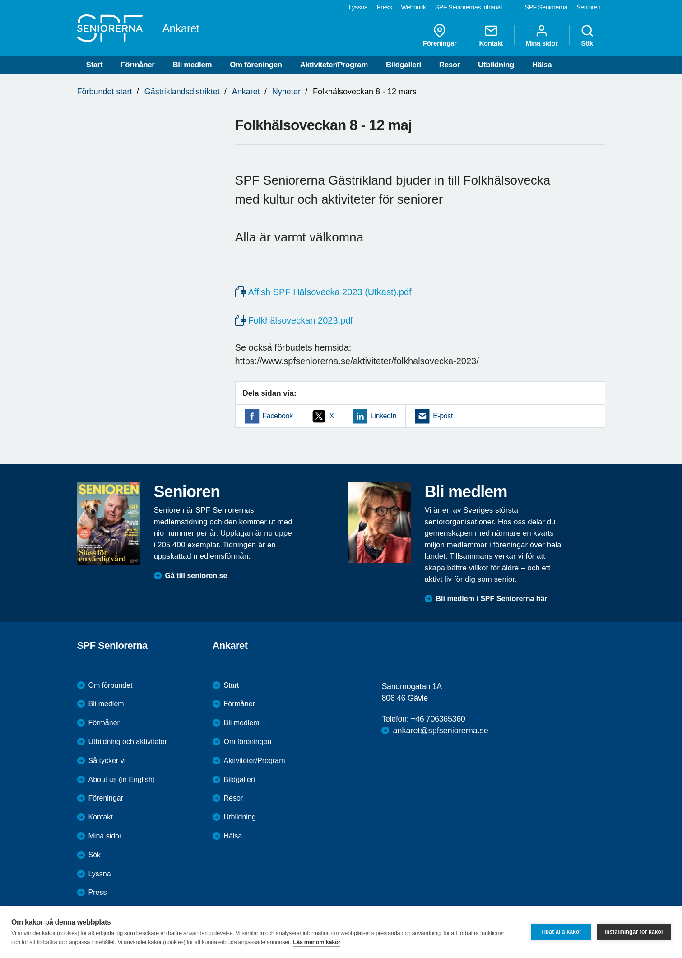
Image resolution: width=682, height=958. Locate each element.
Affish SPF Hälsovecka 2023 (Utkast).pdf (330, 292)
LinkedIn (383, 416)
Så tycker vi (107, 760)
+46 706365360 (438, 718)
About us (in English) (121, 779)
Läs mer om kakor (316, 942)
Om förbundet (110, 685)
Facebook (278, 416)
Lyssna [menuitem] (358, 7)
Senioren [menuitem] (588, 7)
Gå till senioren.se (196, 575)
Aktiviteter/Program (334, 64)
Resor (449, 64)
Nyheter (286, 92)
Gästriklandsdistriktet (182, 92)
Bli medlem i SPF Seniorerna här (491, 598)
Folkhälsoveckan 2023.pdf (300, 320)
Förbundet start (104, 92)
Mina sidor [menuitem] (541, 35)
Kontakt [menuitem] (491, 35)
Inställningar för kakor (633, 932)
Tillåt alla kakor (561, 932)
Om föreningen (256, 64)
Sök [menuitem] (587, 35)
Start (94, 64)
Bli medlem (192, 64)
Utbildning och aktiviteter (127, 741)
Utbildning (496, 64)
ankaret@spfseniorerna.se (440, 730)
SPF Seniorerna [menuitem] (546, 7)
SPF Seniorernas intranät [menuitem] (468, 7)
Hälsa (542, 64)
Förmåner (137, 64)
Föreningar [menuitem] (439, 35)
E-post (443, 416)
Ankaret (246, 92)
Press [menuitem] (384, 7)
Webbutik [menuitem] (413, 7)
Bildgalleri (403, 64)
